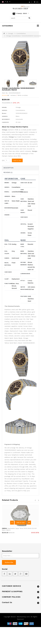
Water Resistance (24, 289)
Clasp (7, 279)
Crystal (23, 224)
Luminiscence (24, 275)
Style (23, 280)
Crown (23, 233)
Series (7, 187)
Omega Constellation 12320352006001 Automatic (23, 36)
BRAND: (4, 107)
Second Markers (23, 263)
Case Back (24, 218)
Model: (4, 113)
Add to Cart (17, 160)
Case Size (23, 184)
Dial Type (8, 245)
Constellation (21, 33)
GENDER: (5, 116)
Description (8, 168)
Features (23, 297)
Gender (8, 196)
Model (7, 191)
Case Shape (23, 211)
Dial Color (7, 252)
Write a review (23, 95)
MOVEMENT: (6, 119)
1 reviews (13, 95)
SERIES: (4, 110)
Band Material (23, 253)
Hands (7, 258)
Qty (3, 160)
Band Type (22, 245)
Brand (7, 182)
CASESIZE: (5, 122)
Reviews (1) (8, 172)
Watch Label (7, 202)
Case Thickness (24, 192)
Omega (10, 33)
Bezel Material (8, 265)
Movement (8, 209)
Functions (8, 285)
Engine (7, 215)
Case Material (23, 201)
